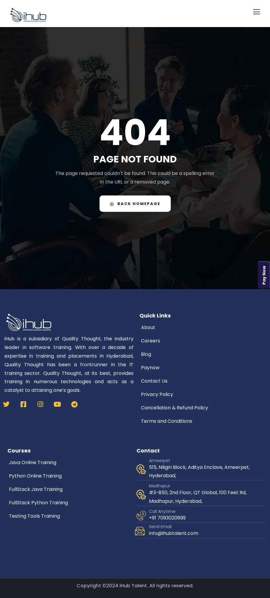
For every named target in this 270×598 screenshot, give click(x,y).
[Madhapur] (141, 494)
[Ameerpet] (141, 469)
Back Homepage (135, 203)
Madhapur (159, 486)
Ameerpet (159, 461)
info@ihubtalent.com (173, 533)
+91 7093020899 (167, 517)
